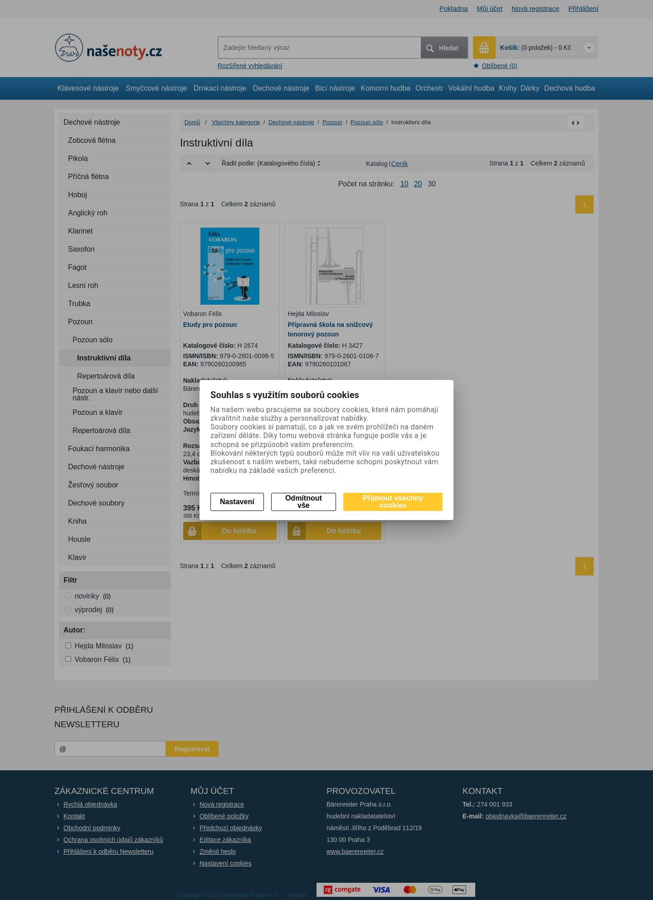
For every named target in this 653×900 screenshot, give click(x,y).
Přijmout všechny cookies (393, 501)
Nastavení (237, 502)
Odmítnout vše (303, 501)
